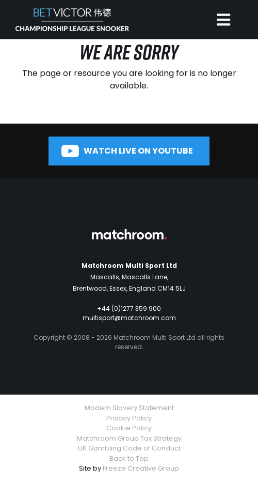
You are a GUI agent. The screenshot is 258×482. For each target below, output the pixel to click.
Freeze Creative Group (141, 468)
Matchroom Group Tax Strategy (129, 438)
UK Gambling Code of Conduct (129, 448)
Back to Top (129, 458)
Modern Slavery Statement (129, 408)
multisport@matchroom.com (129, 317)
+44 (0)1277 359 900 (129, 308)
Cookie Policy (129, 428)
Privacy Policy (129, 418)
